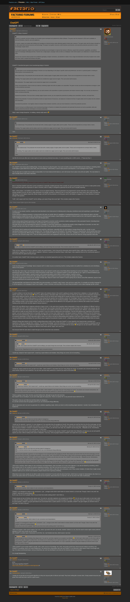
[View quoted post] (24, 142)
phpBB (60, 596)
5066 (108, 294)
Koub (105, 178)
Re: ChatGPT (13, 117)
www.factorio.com (15, 17)
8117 (108, 184)
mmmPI (106, 288)
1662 (108, 168)
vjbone (105, 117)
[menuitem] (53, 14)
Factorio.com (13, 2)
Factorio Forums (22, 15)
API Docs (42, 2)
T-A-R (105, 209)
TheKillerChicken (108, 575)
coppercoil (106, 239)
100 (108, 581)
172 (108, 215)
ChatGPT (14, 22)
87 (107, 41)
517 (108, 141)
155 (108, 122)
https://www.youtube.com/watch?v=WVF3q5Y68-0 (25, 565)
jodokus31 (106, 334)
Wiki (27, 2)
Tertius (105, 162)
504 (108, 244)
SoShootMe (106, 136)
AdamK (105, 35)
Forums (22, 2)
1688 (108, 339)
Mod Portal (34, 2)
